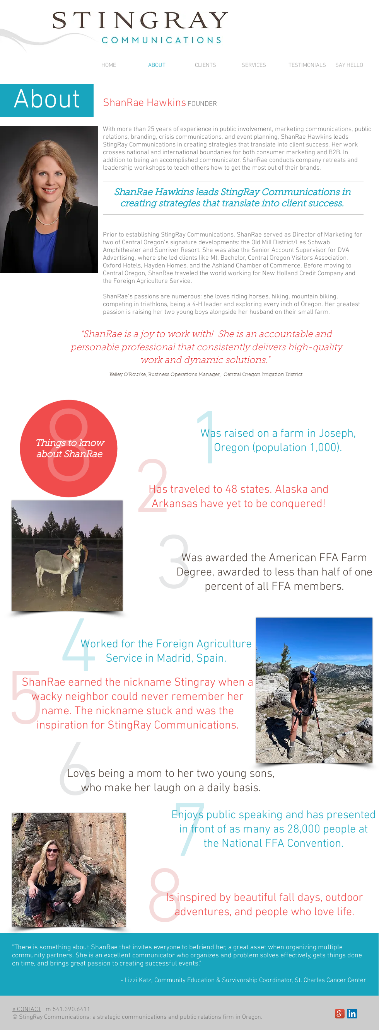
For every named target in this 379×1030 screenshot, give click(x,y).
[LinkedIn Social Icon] (352, 1013)
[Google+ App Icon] (340, 1013)
